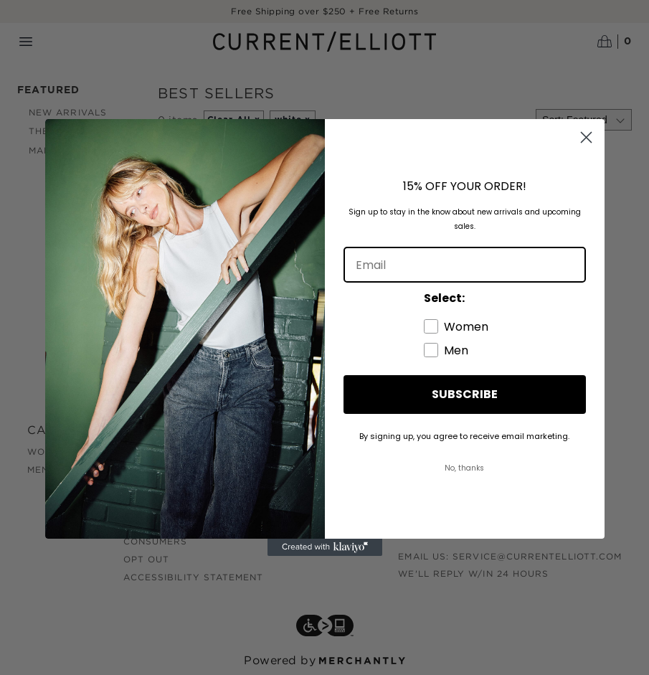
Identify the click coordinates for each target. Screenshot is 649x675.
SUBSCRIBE (465, 394)
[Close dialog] (586, 137)
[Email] (465, 265)
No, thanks (464, 468)
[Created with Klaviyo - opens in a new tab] (324, 547)
